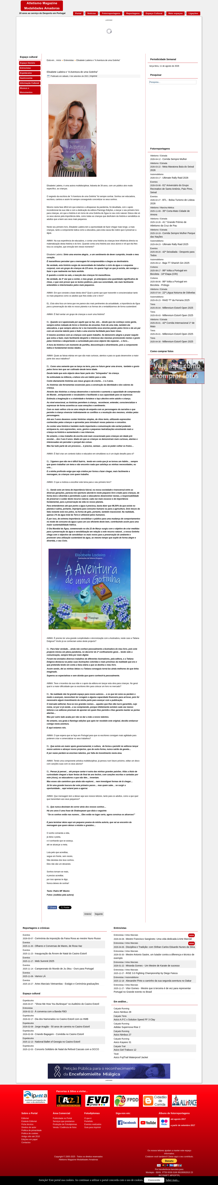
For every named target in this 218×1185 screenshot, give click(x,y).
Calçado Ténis (120, 1016)
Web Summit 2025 (44, 961)
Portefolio (88, 1121)
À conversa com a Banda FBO (51, 1011)
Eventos (153, 182)
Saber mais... (173, 1180)
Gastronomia (26, 78)
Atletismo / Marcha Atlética (162, 207)
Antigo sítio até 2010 (30, 1136)
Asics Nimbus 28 (122, 1012)
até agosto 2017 (178, 1119)
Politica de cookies (29, 1133)
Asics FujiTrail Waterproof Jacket (131, 1057)
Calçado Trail (119, 1046)
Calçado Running (121, 1008)
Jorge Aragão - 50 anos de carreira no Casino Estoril (62, 1026)
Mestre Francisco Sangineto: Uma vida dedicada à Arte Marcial (159, 939)
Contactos (25, 1142)
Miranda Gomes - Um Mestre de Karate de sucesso (153, 965)
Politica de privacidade (31, 1130)
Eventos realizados (92, 1124)
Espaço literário (27, 63)
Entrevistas (25, 68)
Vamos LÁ (40, 976)
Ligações (193, 13)
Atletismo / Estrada (158, 156)
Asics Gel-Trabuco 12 (125, 1049)
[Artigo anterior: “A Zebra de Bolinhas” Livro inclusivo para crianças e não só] (88, 914)
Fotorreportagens (111, 13)
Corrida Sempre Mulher (174, 159)
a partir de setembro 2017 (183, 1125)
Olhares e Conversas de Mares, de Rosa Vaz (58, 946)
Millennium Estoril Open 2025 (177, 307)
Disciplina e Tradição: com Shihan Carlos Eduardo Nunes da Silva (160, 947)
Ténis (152, 304)
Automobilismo (157, 174)
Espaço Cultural (154, 13)
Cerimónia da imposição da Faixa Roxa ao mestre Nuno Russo (68, 938)
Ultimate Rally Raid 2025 (175, 244)
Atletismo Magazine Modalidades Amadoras (78, 1159)
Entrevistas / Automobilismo (126, 977)
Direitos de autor (28, 1127)
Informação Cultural (29, 83)
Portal (78, 13)
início (58, 60)
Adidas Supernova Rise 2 (127, 1027)
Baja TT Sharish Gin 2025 (175, 263)
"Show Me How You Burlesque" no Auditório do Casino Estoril (67, 1004)
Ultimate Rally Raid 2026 (175, 177)
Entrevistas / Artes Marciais (126, 935)
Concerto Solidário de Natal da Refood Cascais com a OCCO (67, 1049)
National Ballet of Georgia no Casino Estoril (57, 1041)
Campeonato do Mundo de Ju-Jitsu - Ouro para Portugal (64, 968)
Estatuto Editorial (29, 1121)
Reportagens (132, 13)
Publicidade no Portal (62, 1118)
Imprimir (93, 76)
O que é (88, 1118)
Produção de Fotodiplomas (65, 1124)
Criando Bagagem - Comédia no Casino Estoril (59, 1034)
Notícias (91, 13)
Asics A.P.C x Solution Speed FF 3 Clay (134, 1019)
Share (52, 907)
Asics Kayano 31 (122, 1042)
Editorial (25, 1118)
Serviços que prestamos (64, 1121)
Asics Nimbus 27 (122, 1034)
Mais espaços (175, 13)
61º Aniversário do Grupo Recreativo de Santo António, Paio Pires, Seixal (171, 189)
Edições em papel (29, 1139)
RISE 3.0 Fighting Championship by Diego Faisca (151, 973)
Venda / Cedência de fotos (65, 1127)
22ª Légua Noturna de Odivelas (178, 292)
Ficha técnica (27, 1124)
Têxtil (116, 1054)
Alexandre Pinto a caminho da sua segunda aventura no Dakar (158, 980)
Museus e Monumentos (26, 90)
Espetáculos (26, 73)
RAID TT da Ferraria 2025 (175, 300)
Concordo (154, 1180)
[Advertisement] (174, 119)
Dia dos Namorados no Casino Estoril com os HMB (61, 1019)
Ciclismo (154, 267)
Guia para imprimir (92, 1127)
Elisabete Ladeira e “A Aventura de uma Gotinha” (72, 72)
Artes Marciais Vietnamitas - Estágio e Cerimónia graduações (67, 983)
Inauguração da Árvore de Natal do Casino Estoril (61, 953)
